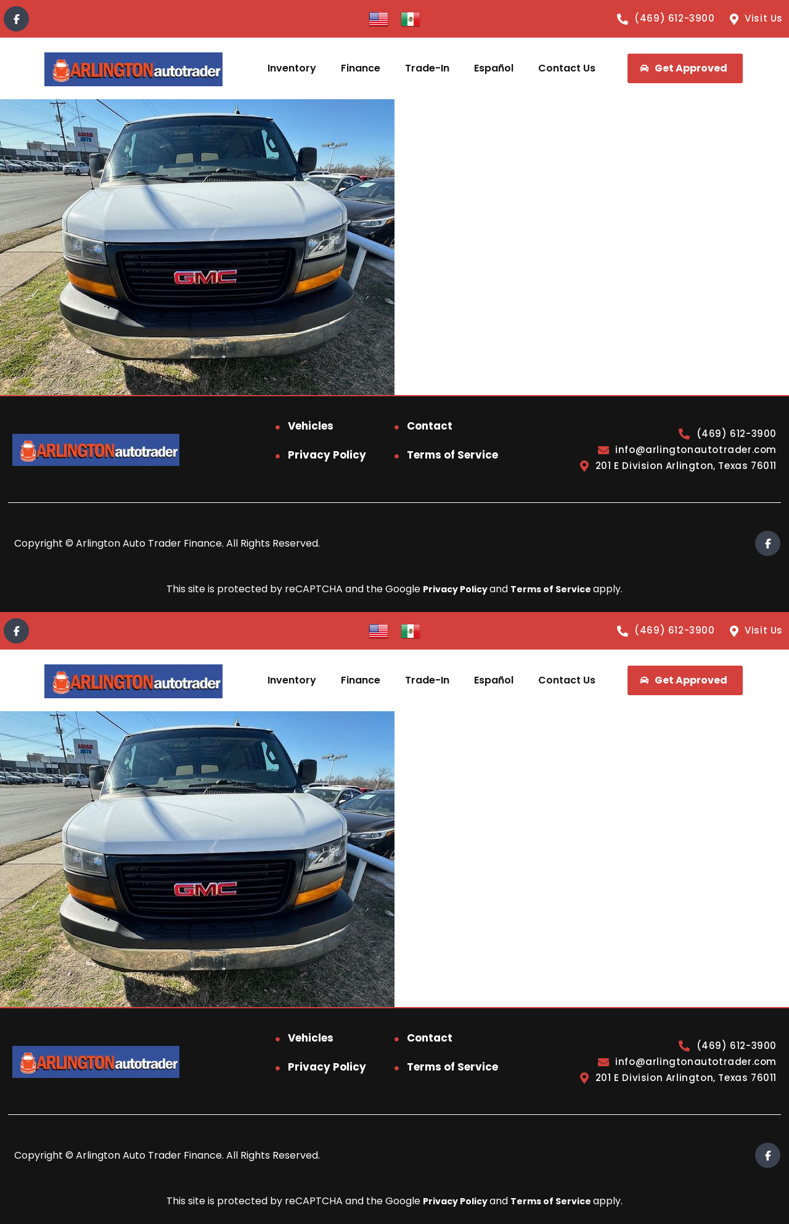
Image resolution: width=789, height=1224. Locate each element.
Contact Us (566, 68)
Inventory (292, 68)
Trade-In (427, 68)
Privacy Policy (327, 454)
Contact (429, 425)
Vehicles (310, 425)
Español (493, 68)
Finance (360, 68)
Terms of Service (452, 454)
